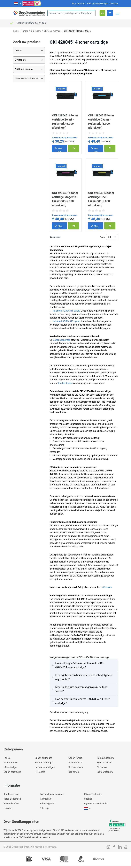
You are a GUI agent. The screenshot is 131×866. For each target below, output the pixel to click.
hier (52, 73)
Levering (7, 808)
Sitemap (44, 808)
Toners (25, 31)
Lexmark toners (105, 772)
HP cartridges (10, 767)
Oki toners (102, 767)
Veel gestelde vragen (97, 3)
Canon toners (75, 758)
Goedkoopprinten (61, 340)
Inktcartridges (10, 762)
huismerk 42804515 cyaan (66, 321)
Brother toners (65, 383)
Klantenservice (10, 794)
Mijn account (78, 3)
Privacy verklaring (93, 794)
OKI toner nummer (52, 31)
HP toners (107, 587)
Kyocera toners (104, 762)
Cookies (88, 798)
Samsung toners (105, 758)
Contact (114, 3)
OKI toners (36, 31)
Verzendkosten (11, 803)
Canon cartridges (12, 772)
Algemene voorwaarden (96, 803)
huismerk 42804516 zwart (66, 310)
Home (15, 31)
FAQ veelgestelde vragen (52, 794)
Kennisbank (46, 798)
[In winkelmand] (73, 148)
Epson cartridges (43, 758)
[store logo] (29, 13)
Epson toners (75, 762)
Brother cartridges (44, 762)
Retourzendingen (12, 798)
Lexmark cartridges (45, 767)
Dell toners (73, 772)
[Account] (102, 13)
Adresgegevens (48, 803)
